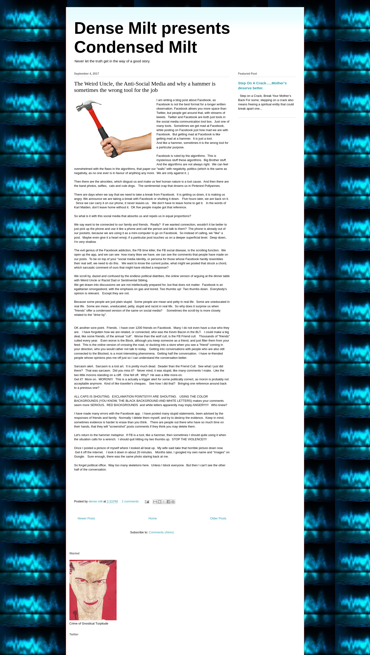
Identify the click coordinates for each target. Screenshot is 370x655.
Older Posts (218, 518)
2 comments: (131, 501)
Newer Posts (86, 518)
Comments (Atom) (161, 532)
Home (153, 518)
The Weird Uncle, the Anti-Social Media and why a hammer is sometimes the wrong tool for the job (144, 87)
